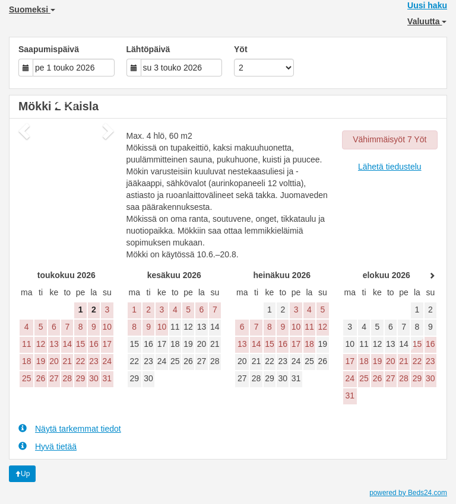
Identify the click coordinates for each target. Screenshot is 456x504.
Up (22, 474)
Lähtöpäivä (148, 49)
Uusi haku (427, 5)
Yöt (241, 49)
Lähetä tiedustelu (390, 166)
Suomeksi (32, 9)
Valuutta (426, 21)
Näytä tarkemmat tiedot (69, 428)
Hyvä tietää (47, 446)
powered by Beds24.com (408, 493)
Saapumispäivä (48, 49)
